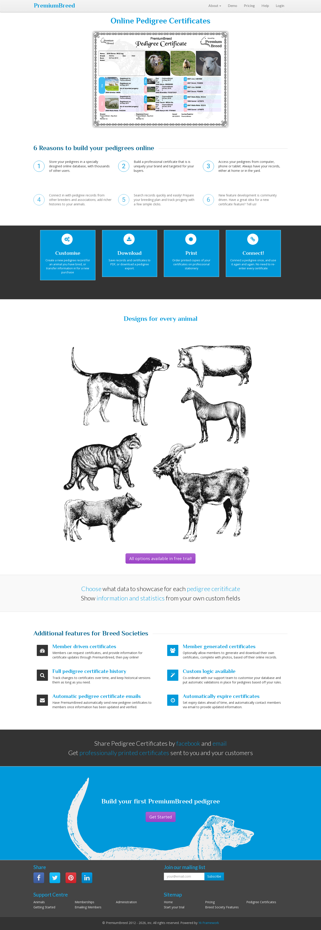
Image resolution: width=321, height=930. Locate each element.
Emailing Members (88, 907)
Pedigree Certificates (261, 902)
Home (168, 902)
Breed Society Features (222, 907)
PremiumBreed (54, 5)
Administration (126, 902)
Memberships (84, 902)
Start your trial (174, 907)
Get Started (160, 817)
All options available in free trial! (160, 558)
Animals (39, 902)
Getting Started (44, 907)
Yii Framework (208, 923)
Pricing (210, 902)
